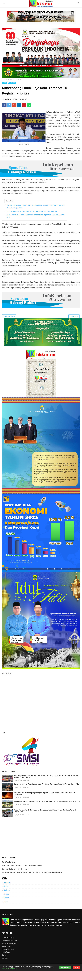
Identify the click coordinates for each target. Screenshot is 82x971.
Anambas (7, 884)
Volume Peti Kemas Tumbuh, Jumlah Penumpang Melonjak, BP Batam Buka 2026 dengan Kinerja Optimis (36, 208)
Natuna (6, 899)
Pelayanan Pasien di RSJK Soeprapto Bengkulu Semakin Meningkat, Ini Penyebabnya (32, 874)
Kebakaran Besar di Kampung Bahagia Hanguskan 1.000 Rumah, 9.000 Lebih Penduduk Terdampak (44, 795)
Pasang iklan (6, 948)
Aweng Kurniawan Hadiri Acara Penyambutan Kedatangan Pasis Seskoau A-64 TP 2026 (36, 217)
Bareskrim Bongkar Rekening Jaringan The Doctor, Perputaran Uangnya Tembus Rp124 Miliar (47, 785)
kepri (5, 903)
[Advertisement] (41, 837)
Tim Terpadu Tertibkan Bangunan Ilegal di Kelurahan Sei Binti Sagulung (32, 212)
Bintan (6, 888)
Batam (4, 82)
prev (3, 734)
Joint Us (5, 959)
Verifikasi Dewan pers (9, 945)
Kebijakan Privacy (8, 950)
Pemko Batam (11, 82)
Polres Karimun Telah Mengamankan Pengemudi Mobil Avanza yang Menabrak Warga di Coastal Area (45, 812)
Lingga (6, 895)
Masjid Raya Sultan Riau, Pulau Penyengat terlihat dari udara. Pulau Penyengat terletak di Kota (47, 803)
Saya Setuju (65, 968)
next (4, 734)
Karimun (7, 891)
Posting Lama (74, 317)
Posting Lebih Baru (9, 317)
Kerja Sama (6, 953)
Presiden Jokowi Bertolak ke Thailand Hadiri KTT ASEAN (22, 867)
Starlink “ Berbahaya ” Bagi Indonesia (15, 870)
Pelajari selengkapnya (9, 968)
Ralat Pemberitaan (8, 863)
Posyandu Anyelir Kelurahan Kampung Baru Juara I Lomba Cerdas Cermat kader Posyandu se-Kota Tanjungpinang (46, 777)
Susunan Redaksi (8, 939)
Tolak (76, 968)
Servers (4, 956)
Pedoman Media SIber (9, 942)
